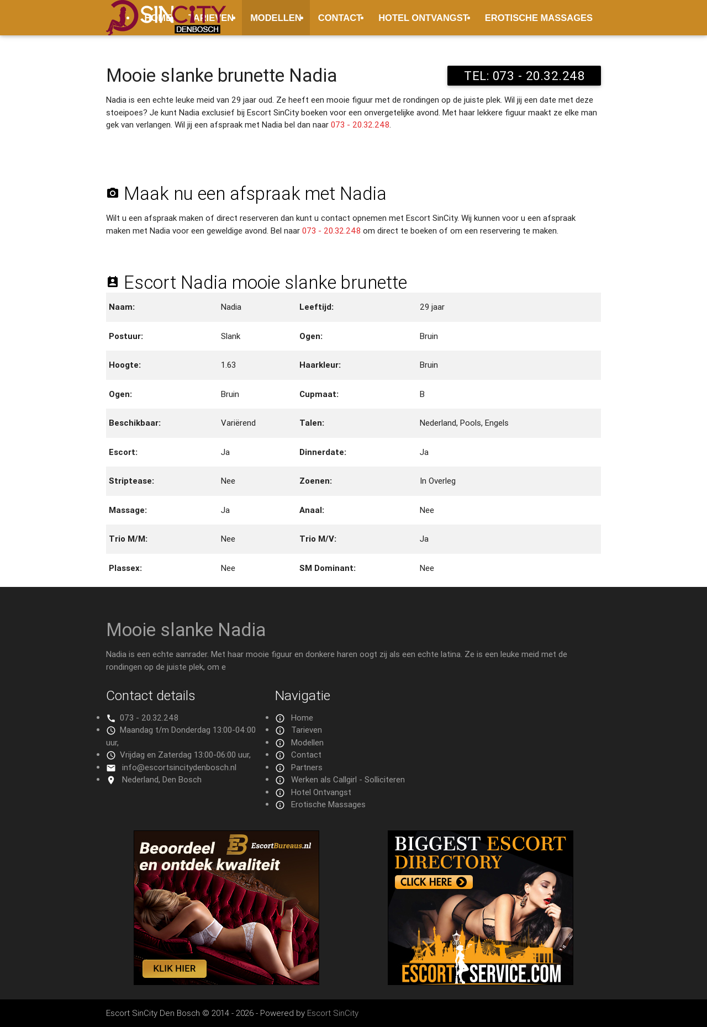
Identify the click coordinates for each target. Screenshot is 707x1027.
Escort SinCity (332, 1013)
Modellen (276, 18)
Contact (340, 18)
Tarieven (306, 729)
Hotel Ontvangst (423, 18)
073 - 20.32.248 (360, 124)
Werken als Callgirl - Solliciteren (348, 779)
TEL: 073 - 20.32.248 (524, 75)
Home (302, 717)
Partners (307, 767)
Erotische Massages (539, 18)
